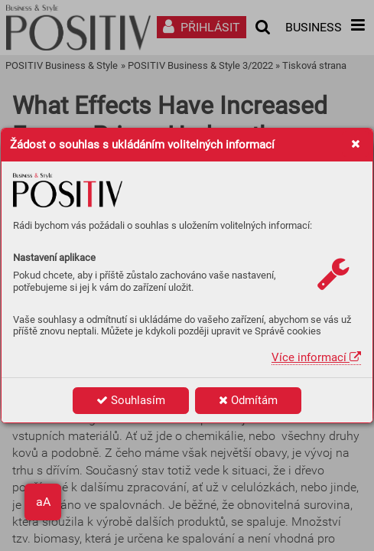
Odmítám (248, 400)
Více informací (316, 357)
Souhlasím (130, 400)
